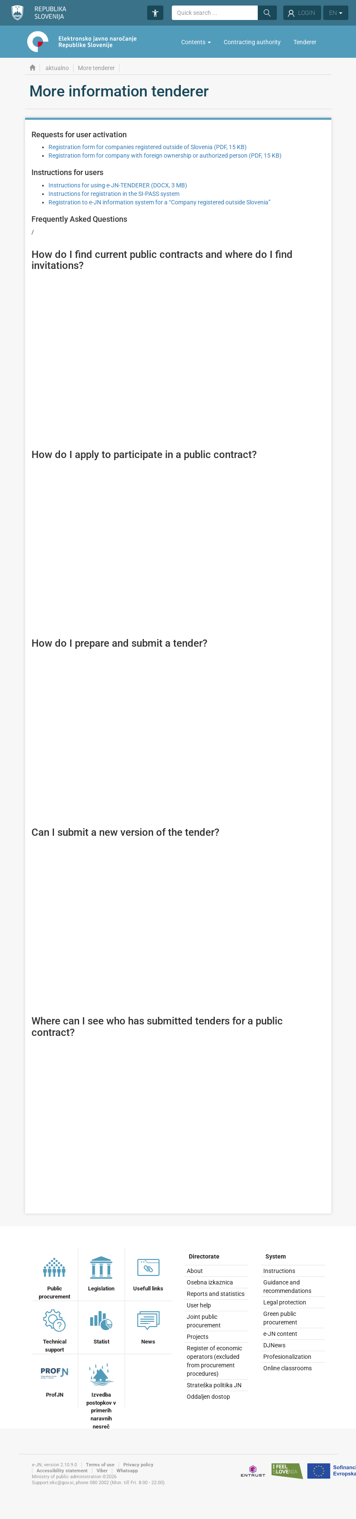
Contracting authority (252, 42)
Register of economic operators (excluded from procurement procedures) (214, 1361)
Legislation (101, 1272)
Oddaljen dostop (208, 1396)
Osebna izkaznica (210, 1282)
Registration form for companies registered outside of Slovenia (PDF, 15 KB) (147, 147)
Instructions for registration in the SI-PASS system (113, 193)
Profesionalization (287, 1356)
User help (199, 1305)
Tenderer (304, 42)
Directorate (204, 1256)
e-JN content (280, 1333)
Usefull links (148, 1272)
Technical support (54, 1330)
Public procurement (54, 1276)
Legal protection (284, 1302)
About (195, 1270)
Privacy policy (138, 1465)
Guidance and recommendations (287, 1286)
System (275, 1256)
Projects (197, 1336)
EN (335, 12)
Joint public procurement (204, 1321)
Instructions (279, 1270)
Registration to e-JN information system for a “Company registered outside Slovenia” (159, 202)
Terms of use (100, 1465)
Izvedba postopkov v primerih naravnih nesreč (101, 1394)
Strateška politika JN (214, 1385)
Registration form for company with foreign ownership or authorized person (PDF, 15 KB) (165, 155)
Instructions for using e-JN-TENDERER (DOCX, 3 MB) (117, 185)
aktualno (57, 68)
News (148, 1326)
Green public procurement (280, 1318)
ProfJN (54, 1379)
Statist (101, 1326)
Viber (102, 1471)
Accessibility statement (62, 1471)
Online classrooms (287, 1368)
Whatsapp (127, 1471)
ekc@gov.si (62, 1482)
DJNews (274, 1345)
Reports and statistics (216, 1293)
